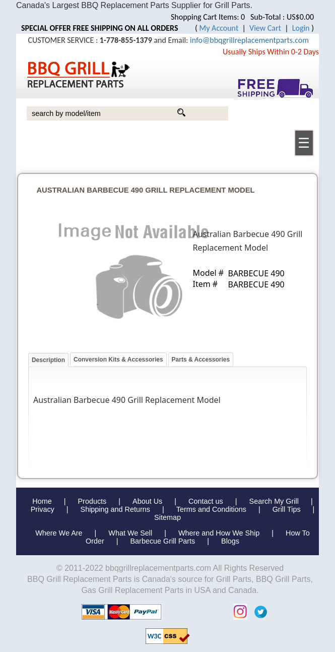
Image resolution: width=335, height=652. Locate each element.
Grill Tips (287, 509)
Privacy (42, 509)
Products (92, 501)
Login (301, 28)
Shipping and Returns (115, 509)
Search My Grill (274, 501)
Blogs (230, 541)
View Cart (265, 28)
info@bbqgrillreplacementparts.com (249, 40)
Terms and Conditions (211, 509)
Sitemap (167, 517)
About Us (147, 501)
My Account (219, 28)
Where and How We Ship (218, 533)
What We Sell (131, 533)
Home (41, 501)
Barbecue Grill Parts (162, 541)
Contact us (205, 501)
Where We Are (58, 533)
